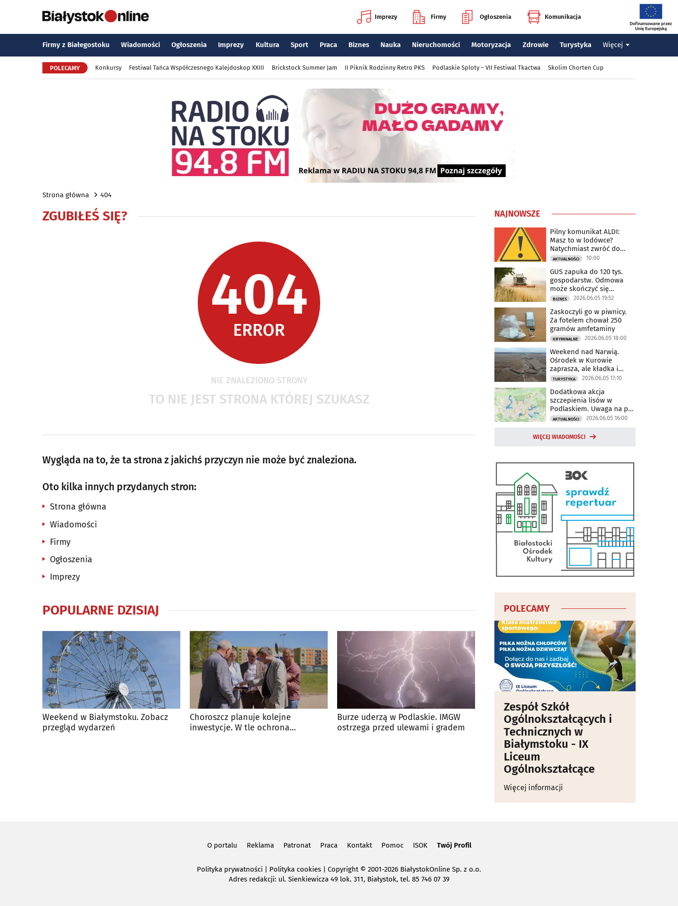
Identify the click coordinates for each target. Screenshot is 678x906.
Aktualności (566, 259)
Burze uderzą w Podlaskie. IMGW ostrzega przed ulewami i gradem (401, 722)
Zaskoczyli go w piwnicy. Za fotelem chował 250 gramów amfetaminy (588, 320)
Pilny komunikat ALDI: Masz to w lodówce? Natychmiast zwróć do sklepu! (585, 240)
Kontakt (359, 845)
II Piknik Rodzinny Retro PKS (385, 68)
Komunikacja (554, 17)
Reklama (260, 845)
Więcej (616, 44)
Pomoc (392, 845)
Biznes (358, 44)
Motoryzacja (491, 44)
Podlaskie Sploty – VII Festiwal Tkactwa (486, 68)
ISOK (420, 845)
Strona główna (65, 195)
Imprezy (377, 17)
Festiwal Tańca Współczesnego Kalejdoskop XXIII (196, 68)
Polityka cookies (295, 869)
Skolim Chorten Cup (576, 68)
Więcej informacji (533, 787)
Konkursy (108, 68)
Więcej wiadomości (559, 437)
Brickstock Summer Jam (304, 68)
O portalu (222, 845)
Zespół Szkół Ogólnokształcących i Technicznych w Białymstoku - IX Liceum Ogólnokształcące (558, 738)
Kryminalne (565, 339)
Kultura (267, 44)
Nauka (390, 44)
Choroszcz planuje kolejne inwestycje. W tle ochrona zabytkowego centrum (240, 722)
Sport (299, 44)
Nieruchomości (436, 44)
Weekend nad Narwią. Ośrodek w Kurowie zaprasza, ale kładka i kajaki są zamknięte (584, 360)
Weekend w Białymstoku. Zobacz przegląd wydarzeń (105, 722)
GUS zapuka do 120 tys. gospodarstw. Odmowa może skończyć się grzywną (586, 280)
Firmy (429, 17)
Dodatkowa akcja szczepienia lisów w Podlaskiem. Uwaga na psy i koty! (592, 400)
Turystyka (575, 44)
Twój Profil (454, 845)
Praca (328, 44)
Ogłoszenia (486, 17)
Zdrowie (536, 44)
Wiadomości (140, 44)
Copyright (343, 869)
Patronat (297, 845)
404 (106, 195)
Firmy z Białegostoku (76, 44)
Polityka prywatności (230, 869)
